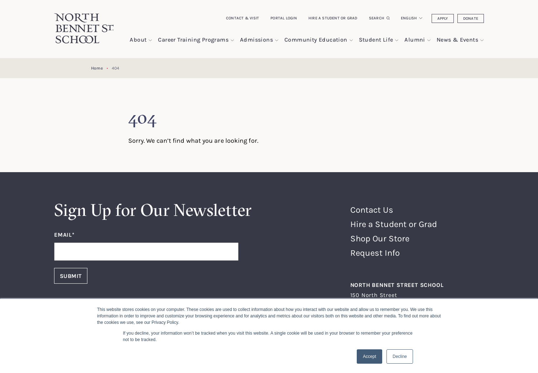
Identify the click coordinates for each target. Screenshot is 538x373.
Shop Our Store (379, 238)
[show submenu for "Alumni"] (429, 40)
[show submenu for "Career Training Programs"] (232, 40)
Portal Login (283, 17)
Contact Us (371, 209)
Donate (470, 18)
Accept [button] (369, 356)
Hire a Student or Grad (332, 17)
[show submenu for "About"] (150, 40)
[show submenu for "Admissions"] (276, 40)
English (409, 17)
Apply (442, 18)
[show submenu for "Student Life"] (396, 40)
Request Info (375, 252)
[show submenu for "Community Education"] (351, 40)
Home (96, 68)
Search (376, 17)
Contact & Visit (242, 17)
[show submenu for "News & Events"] (482, 40)
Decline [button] (400, 356)
